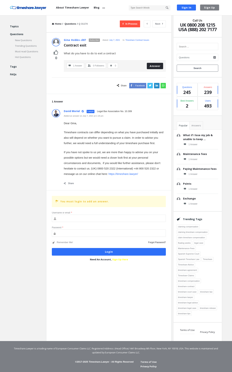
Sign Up (209, 7)
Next (159, 23)
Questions (16, 34)
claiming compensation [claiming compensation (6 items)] (188, 227)
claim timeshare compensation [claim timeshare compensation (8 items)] (191, 237)
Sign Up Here (120, 259)
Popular (183, 125)
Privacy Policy (207, 332)
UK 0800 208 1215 (197, 25)
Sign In (186, 7)
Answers (196, 125)
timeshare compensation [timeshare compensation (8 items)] (189, 281)
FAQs (13, 74)
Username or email (62, 212)
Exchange (189, 198)
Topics (14, 26)
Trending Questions (26, 45)
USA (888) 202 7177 (197, 29)
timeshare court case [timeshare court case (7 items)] (187, 292)
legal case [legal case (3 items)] (198, 243)
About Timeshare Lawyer (72, 7)
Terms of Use (187, 330)
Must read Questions (26, 51)
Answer (155, 66)
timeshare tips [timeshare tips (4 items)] (184, 313)
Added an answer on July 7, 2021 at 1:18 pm (83, 116)
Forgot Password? (157, 242)
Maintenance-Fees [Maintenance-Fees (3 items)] (186, 248)
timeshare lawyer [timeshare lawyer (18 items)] (185, 297)
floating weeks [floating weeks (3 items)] (184, 243)
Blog (97, 7)
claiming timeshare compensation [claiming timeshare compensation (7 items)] (193, 232)
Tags (13, 66)
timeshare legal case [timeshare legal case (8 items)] (187, 308)
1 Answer (190, 144)
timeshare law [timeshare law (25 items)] (206, 292)
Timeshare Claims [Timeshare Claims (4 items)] (186, 275)
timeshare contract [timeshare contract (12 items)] (186, 286)
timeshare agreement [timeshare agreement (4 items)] (187, 270)
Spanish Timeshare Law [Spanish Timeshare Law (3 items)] (188, 259)
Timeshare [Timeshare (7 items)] (207, 259)
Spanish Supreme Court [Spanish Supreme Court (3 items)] (188, 254)
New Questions (23, 40)
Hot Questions (23, 57)
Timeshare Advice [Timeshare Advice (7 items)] (186, 265)
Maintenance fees (195, 154)
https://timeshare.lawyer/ (123, 173)
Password (57, 227)
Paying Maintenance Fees (200, 169)
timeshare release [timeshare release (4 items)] (208, 308)
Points (187, 183)
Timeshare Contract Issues (137, 40)
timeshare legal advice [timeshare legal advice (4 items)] (188, 303)
